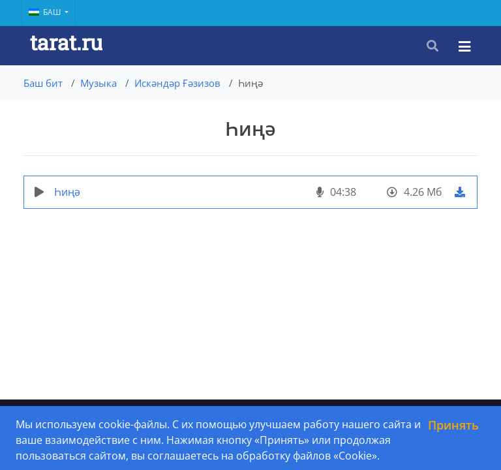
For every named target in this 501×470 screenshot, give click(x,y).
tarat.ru (66, 42)
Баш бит (43, 82)
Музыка (98, 82)
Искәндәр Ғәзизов (177, 82)
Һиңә (67, 192)
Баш (46, 12)
